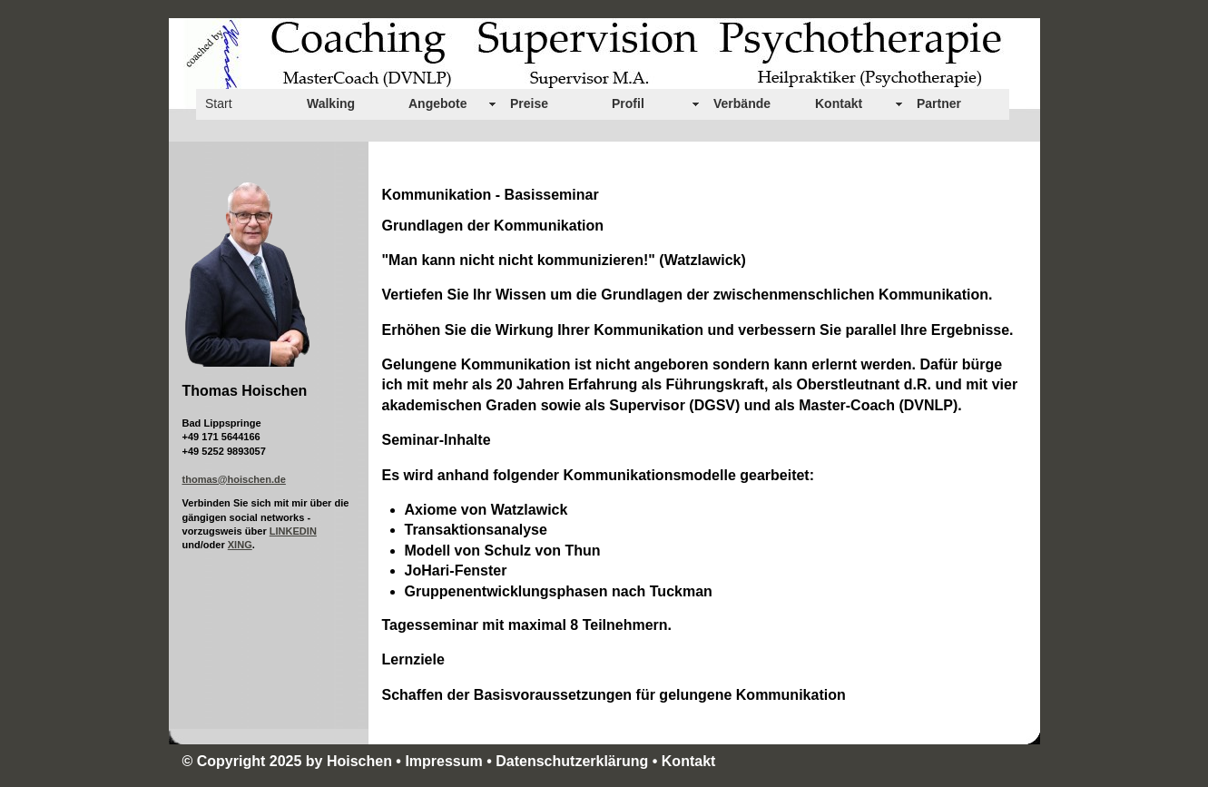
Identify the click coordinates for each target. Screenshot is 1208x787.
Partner (939, 103)
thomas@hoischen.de (234, 479)
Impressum (443, 761)
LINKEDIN (293, 531)
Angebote (437, 103)
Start (218, 103)
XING (240, 544)
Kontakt (838, 103)
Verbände (742, 103)
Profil (628, 103)
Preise (529, 103)
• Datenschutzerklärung (569, 761)
